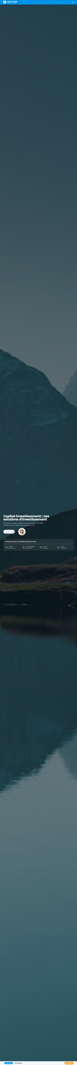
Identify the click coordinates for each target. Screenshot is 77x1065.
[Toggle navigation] (72, 2)
